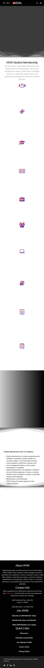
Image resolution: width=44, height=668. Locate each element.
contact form (10, 593)
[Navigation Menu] (6, 3)
